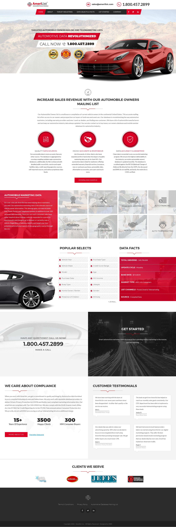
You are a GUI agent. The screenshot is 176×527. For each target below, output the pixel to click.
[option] (41, 479)
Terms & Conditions (66, 504)
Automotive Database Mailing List (104, 504)
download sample (88, 180)
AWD (110, 524)
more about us (17, 434)
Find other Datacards (40, 434)
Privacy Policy (82, 504)
